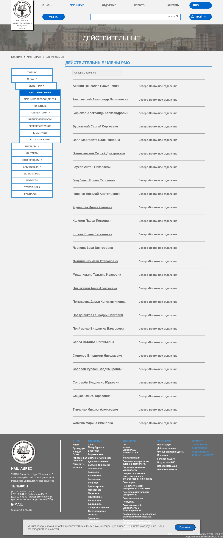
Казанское (93, 472)
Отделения (110, 5)
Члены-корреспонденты (40, 99)
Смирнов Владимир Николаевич (97, 355)
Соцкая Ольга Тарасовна (91, 395)
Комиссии (32, 194)
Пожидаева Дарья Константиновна (99, 301)
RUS (196, 5)
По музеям (128, 501)
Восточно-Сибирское (100, 458)
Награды (32, 146)
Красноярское (96, 486)
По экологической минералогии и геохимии (136, 487)
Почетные (39, 106)
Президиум (78, 448)
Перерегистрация (40, 126)
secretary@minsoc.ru (21, 510)
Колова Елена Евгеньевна (92, 234)
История (77, 467)
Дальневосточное (98, 461)
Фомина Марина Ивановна (93, 423)
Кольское (93, 482)
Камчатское (94, 475)
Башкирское (95, 504)
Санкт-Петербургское (96, 446)
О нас (47, 5)
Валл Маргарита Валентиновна (96, 139)
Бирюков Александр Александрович (100, 113)
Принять (185, 527)
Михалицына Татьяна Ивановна (97, 274)
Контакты (173, 5)
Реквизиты (78, 464)
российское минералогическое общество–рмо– (22, 23)
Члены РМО (78, 5)
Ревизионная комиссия (79, 459)
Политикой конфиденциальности (106, 526)
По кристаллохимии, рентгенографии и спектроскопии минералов (137, 476)
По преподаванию (133, 498)
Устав (75, 444)
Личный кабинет (202, 455)
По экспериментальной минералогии (136, 493)
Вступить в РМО (40, 139)
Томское (92, 514)
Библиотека (32, 167)
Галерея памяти (40, 112)
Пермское (93, 493)
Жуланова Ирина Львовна (92, 207)
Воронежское (95, 454)
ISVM (220, 536)
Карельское (94, 479)
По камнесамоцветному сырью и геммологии (136, 462)
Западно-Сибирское (99, 465)
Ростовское (94, 500)
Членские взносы (40, 119)
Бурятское (93, 451)
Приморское (95, 497)
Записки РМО (32, 173)
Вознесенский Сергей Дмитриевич (99, 153)
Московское (94, 490)
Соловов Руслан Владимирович (97, 369)
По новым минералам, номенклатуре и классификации (131, 451)
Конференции (32, 160)
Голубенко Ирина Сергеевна (94, 180)
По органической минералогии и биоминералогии (132, 508)
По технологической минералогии (134, 468)
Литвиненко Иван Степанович (95, 261)
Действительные (40, 92)
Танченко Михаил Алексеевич (95, 409)
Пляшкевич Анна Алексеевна (95, 288)
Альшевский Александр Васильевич (100, 99)
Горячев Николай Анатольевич (96, 193)
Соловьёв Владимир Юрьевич (96, 382)
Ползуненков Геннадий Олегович (98, 315)
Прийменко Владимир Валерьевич (99, 328)
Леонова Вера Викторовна (93, 247)
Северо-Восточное (98, 507)
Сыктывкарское (97, 511)
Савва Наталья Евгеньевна (93, 342)
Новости (139, 5)
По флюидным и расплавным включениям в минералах (139, 515)
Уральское (94, 518)
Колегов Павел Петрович (91, 220)
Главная (18, 57)
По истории (129, 482)
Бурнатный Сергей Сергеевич (95, 126)
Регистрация (40, 133)
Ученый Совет (76, 453)
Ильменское (95, 468)
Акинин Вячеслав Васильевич (96, 86)
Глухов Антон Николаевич (92, 167)
